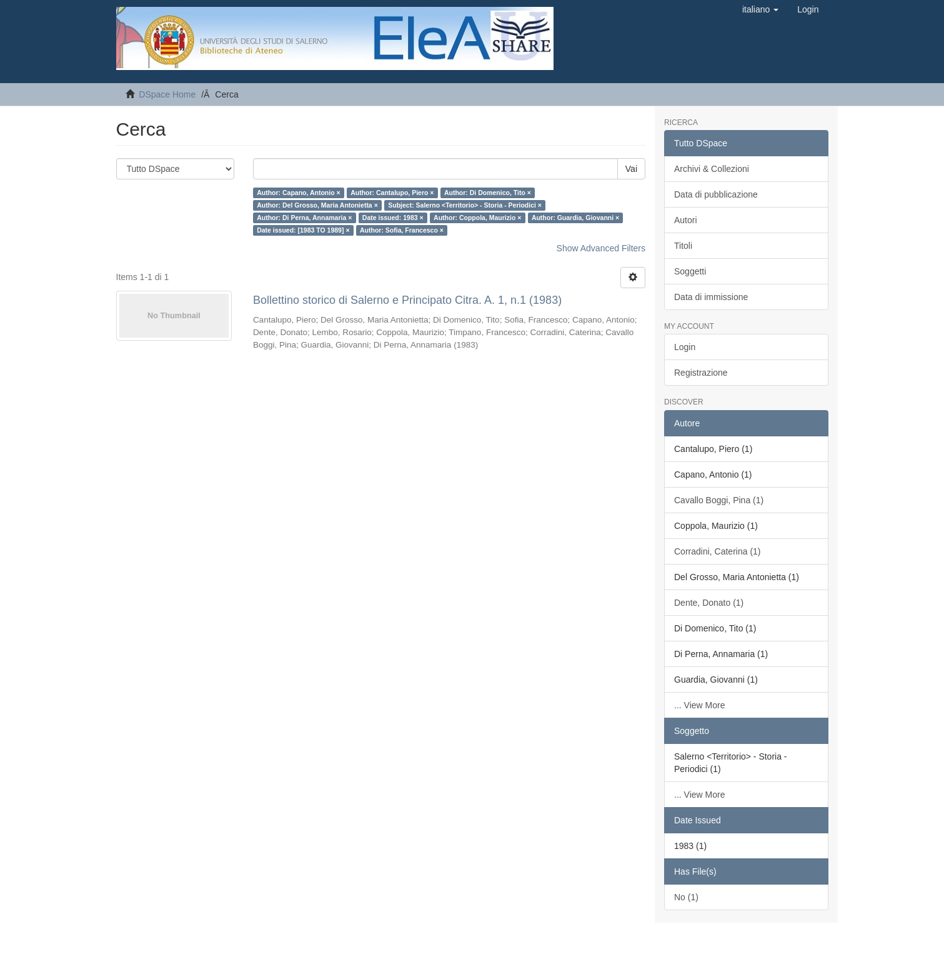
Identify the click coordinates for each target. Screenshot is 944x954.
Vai (631, 169)
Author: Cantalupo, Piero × (392, 192)
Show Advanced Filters (601, 248)
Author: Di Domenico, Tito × (487, 192)
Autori (685, 220)
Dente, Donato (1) (708, 603)
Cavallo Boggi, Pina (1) (718, 500)
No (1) (686, 897)
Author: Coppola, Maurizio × (477, 217)
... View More (699, 705)
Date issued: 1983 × (393, 217)
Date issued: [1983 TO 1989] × (303, 230)
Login (684, 347)
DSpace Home (167, 94)
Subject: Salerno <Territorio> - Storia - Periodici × (465, 205)
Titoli (683, 246)
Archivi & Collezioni (711, 169)
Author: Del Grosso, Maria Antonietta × (317, 205)
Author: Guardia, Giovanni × (575, 217)
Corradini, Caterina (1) (717, 551)
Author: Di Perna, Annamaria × (304, 217)
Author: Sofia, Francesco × (402, 230)
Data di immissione (711, 297)
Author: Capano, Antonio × (298, 192)
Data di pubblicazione (716, 194)
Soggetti (690, 271)
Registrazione (701, 373)
